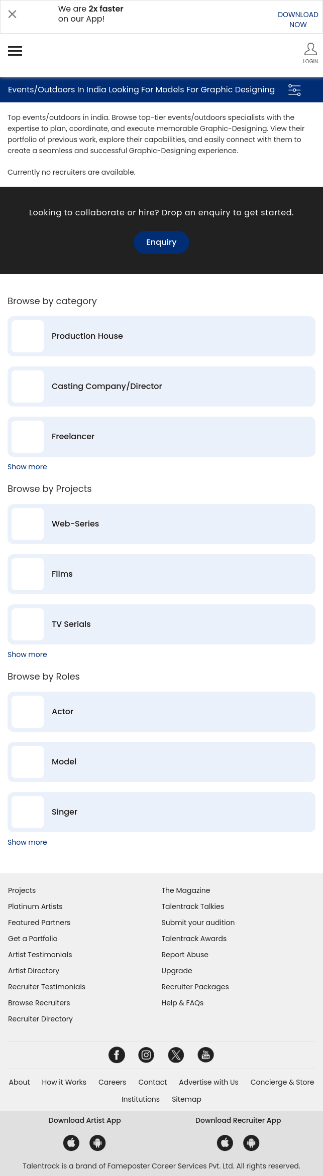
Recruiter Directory (40, 1019)
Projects (22, 890)
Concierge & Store (282, 1082)
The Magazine (186, 890)
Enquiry (161, 242)
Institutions (141, 1099)
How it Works (64, 1082)
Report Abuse (185, 955)
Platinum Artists (35, 906)
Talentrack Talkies (193, 906)
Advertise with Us (208, 1082)
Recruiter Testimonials (46, 987)
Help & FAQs (183, 1003)
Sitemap (186, 1099)
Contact (152, 1082)
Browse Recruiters (39, 1003)
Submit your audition (198, 923)
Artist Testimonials (40, 955)
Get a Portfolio (32, 939)
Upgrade (177, 971)
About (19, 1082)
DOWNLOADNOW (298, 20)
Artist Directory (33, 971)
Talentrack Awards (194, 939)
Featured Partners (39, 923)
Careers (112, 1082)
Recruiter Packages (195, 987)
